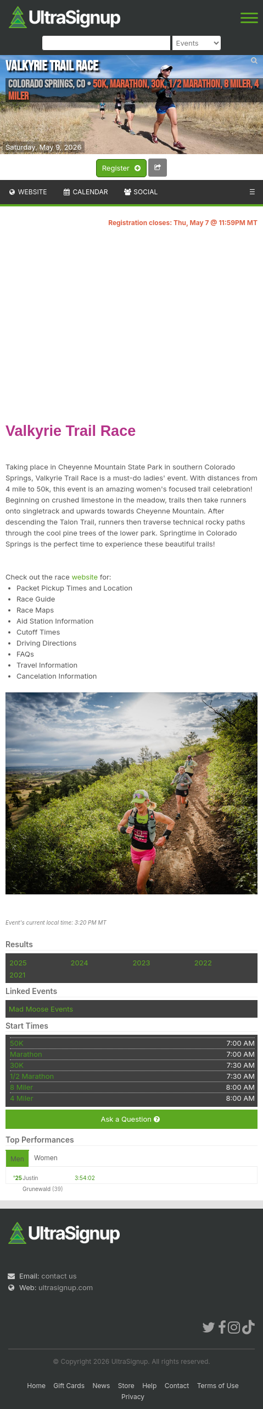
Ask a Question (129, 1119)
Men (17, 1159)
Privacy (132, 1396)
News (101, 1385)
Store (126, 1385)
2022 (203, 962)
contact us (58, 1275)
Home (36, 1385)
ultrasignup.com (65, 1287)
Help (149, 1385)
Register (121, 168)
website (84, 576)
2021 (17, 974)
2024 (79, 962)
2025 (18, 962)
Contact (177, 1385)
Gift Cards (69, 1385)
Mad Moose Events (41, 1008)
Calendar (85, 192)
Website (27, 192)
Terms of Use (218, 1385)
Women (46, 1158)
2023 (141, 962)
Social (140, 192)
